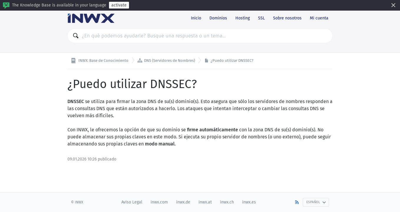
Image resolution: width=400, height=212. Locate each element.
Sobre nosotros (287, 18)
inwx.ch (227, 202)
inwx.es (249, 202)
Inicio (196, 18)
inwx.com (159, 202)
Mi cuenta (319, 18)
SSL (261, 18)
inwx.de (183, 202)
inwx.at (205, 202)
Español (316, 202)
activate (119, 5)
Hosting (242, 18)
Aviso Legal (131, 202)
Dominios (218, 18)
